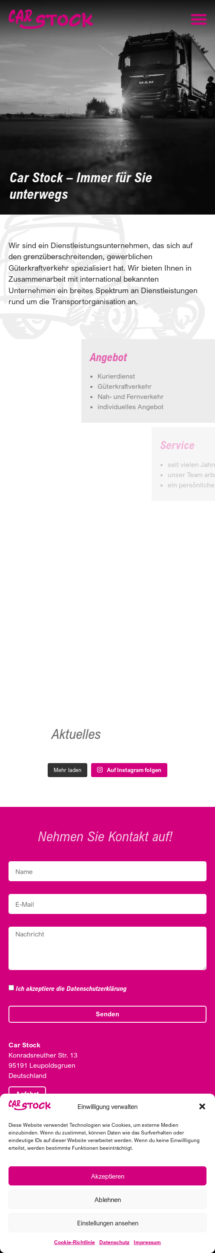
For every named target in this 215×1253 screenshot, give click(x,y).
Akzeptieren (107, 1176)
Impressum (147, 1242)
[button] (202, 1106)
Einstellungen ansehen (107, 1223)
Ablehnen (108, 1199)
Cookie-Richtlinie (74, 1242)
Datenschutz (114, 1242)
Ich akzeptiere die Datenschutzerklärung (71, 988)
